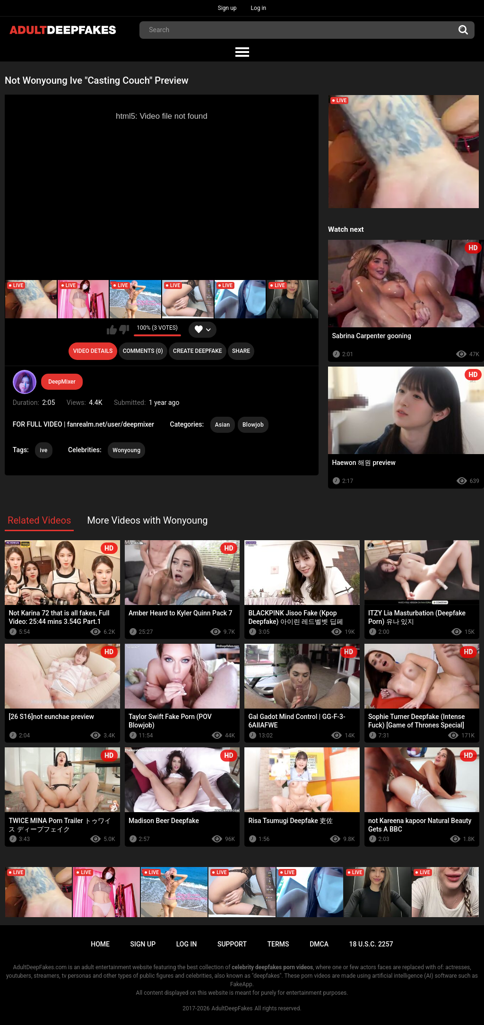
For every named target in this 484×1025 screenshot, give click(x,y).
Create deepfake (197, 351)
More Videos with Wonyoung (147, 520)
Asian (222, 424)
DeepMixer (62, 381)
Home (100, 944)
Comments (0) (143, 351)
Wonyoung (126, 450)
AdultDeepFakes (232, 1008)
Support (232, 944)
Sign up (227, 8)
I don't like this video (124, 329)
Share (241, 351)
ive (43, 450)
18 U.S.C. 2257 (371, 944)
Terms (278, 944)
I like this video (112, 329)
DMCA (319, 944)
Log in (259, 8)
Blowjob (253, 424)
